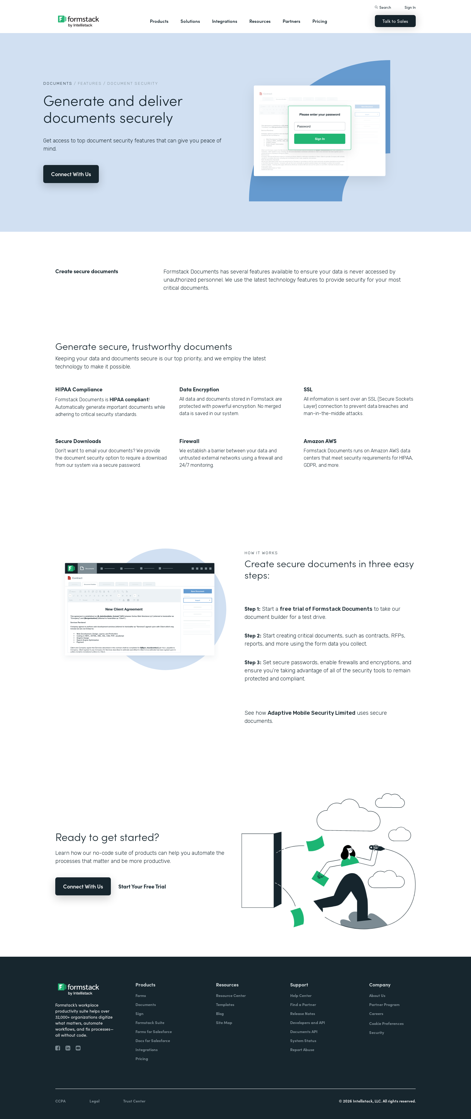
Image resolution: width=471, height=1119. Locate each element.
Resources (260, 21)
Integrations (224, 21)
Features (90, 83)
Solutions (190, 21)
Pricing (319, 21)
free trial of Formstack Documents (326, 609)
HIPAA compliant (128, 399)
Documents (57, 83)
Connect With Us (71, 174)
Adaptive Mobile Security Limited (311, 713)
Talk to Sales (395, 21)
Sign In (410, 7)
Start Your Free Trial (142, 886)
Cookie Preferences (386, 1023)
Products (159, 21)
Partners (291, 21)
